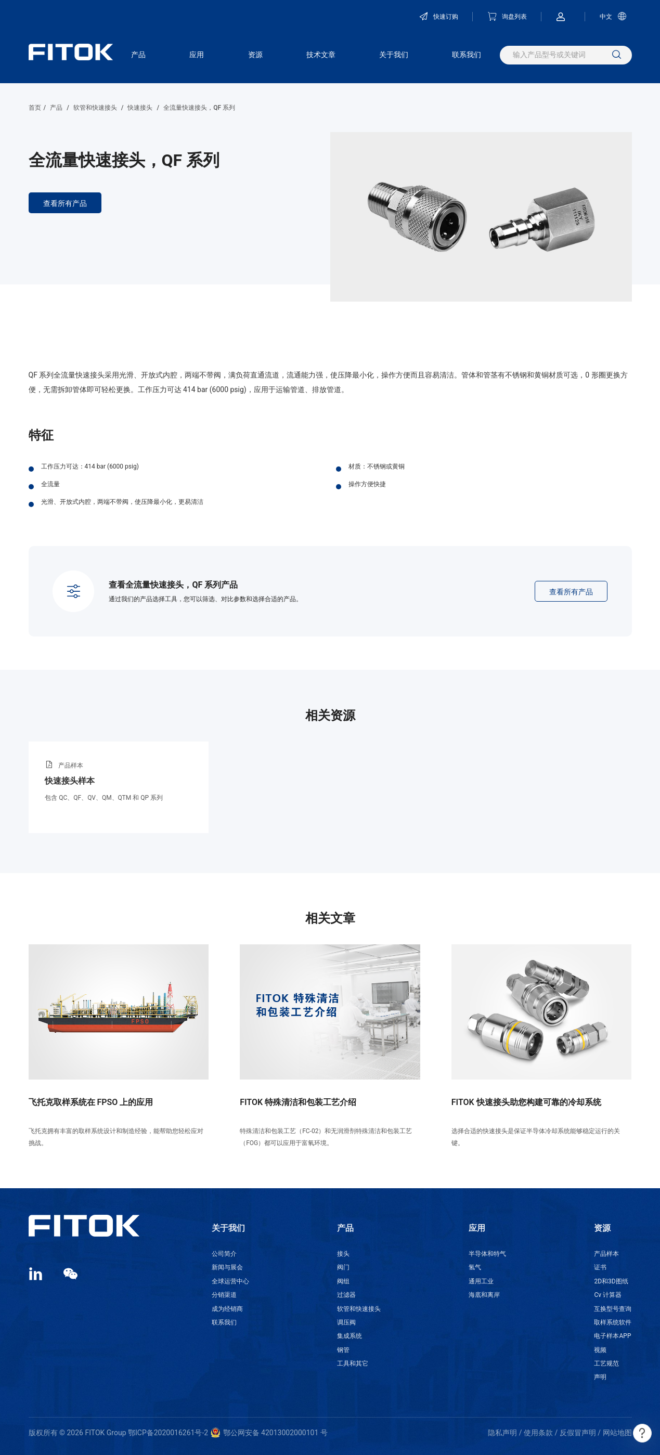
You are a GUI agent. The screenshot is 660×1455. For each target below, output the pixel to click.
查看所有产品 (65, 203)
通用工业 (481, 1281)
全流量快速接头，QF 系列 (199, 107)
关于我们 (393, 54)
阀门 (343, 1267)
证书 (600, 1267)
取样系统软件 (612, 1322)
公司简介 (224, 1253)
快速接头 (139, 107)
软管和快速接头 (95, 107)
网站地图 (617, 1432)
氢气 (475, 1267)
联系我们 (466, 54)
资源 (255, 54)
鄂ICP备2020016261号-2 (168, 1432)
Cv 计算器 (608, 1294)
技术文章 (320, 54)
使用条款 (538, 1432)
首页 (35, 107)
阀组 (343, 1281)
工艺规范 (606, 1363)
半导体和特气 (487, 1253)
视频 (600, 1350)
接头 (343, 1253)
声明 (600, 1377)
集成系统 (349, 1336)
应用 (196, 54)
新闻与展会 (227, 1267)
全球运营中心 (230, 1281)
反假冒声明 (578, 1432)
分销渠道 (224, 1294)
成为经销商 (227, 1309)
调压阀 (346, 1322)
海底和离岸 (484, 1294)
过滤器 (346, 1294)
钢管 (343, 1350)
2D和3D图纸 (611, 1281)
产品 (138, 54)
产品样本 (606, 1253)
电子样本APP (612, 1336)
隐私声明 (502, 1432)
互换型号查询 (612, 1309)
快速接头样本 (70, 781)
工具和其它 (352, 1363)
